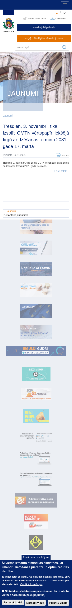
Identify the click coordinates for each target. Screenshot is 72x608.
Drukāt (65, 155)
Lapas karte (60, 19)
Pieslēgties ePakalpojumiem (48, 38)
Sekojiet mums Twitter (37, 19)
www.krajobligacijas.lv (44, 27)
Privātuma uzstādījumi (36, 561)
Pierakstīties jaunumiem (15, 215)
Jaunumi (8, 115)
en (65, 13)
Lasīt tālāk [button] (60, 171)
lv (57, 13)
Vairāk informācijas (31, 588)
